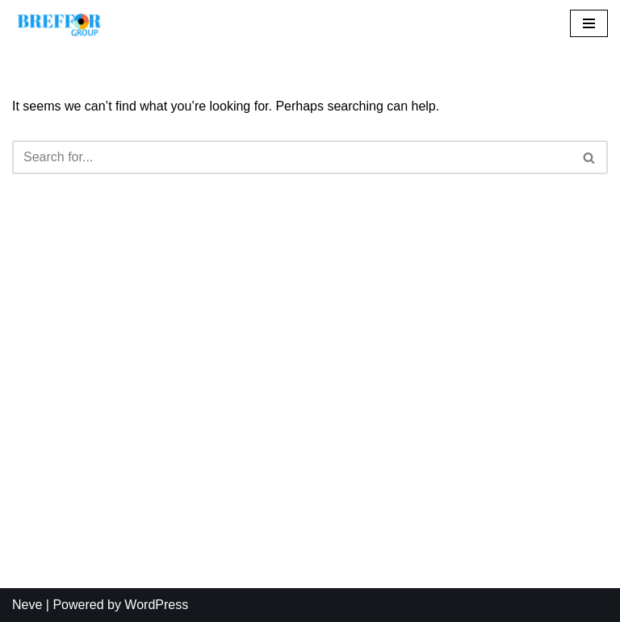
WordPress (156, 605)
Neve (27, 605)
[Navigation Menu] (589, 23)
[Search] (292, 157)
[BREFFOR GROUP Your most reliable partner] (60, 23)
